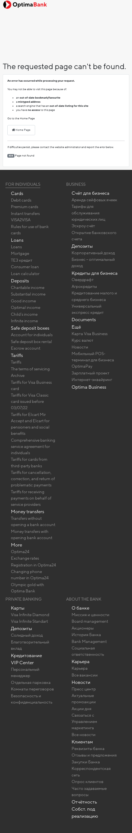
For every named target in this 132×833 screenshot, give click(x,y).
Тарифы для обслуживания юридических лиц (88, 213)
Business (75, 184)
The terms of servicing (30, 369)
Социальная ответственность (88, 651)
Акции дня (81, 708)
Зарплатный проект (90, 373)
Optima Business (89, 387)
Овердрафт (83, 279)
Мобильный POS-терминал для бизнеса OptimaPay (93, 360)
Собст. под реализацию (85, 812)
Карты (17, 608)
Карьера (81, 661)
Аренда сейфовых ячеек (94, 200)
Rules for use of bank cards (30, 230)
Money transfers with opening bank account (31, 534)
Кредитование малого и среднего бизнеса (94, 296)
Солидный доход (27, 635)
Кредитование (26, 655)
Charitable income (27, 287)
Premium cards (24, 206)
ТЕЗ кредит (21, 260)
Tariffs (17, 355)
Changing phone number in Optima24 (30, 575)
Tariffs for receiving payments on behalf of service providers (31, 498)
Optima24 (20, 551)
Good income (23, 301)
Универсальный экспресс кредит (88, 309)
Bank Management (89, 641)
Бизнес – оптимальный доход (93, 262)
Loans (17, 240)
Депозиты (82, 246)
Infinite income (24, 321)
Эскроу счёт (83, 226)
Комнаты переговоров (32, 689)
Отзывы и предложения (94, 755)
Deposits (20, 281)
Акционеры (83, 628)
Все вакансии (85, 675)
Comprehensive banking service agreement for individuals (33, 447)
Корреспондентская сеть (91, 772)
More (16, 545)
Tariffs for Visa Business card (31, 385)
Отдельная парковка (31, 682)
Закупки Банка (86, 762)
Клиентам (82, 742)
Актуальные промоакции (84, 699)
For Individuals (22, 184)
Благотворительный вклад (30, 645)
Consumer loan (25, 267)
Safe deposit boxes (30, 328)
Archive (17, 375)
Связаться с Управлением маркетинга (84, 722)
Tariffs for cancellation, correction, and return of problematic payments (33, 479)
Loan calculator (25, 273)
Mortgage (20, 253)
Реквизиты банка (88, 748)
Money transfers (27, 512)
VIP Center (22, 663)
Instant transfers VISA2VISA (25, 217)
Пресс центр (84, 689)
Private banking (23, 599)
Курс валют (82, 340)
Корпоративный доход (93, 253)
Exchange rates (25, 558)
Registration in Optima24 (33, 565)
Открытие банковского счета (94, 236)
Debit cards (21, 200)
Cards (17, 193)
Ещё (76, 327)
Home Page (21, 130)
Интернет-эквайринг (92, 379)
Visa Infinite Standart (29, 621)
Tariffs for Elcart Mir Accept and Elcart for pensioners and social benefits (30, 424)
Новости (80, 347)
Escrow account (25, 348)
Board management (90, 621)
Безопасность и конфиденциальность (31, 699)
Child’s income (24, 314)
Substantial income (28, 294)
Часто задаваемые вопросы (89, 791)
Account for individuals (32, 335)
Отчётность (84, 802)
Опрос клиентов (87, 781)
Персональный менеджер (25, 672)
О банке (80, 608)
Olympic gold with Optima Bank (27, 588)
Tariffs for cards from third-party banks (29, 462)
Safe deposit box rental (31, 341)
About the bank (83, 599)
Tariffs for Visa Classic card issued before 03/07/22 (30, 401)
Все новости (84, 734)
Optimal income (25, 307)
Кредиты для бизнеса (95, 273)
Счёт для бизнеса (90, 193)
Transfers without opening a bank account (33, 521)
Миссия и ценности (90, 615)
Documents (84, 320)
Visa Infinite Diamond (30, 615)
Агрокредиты (84, 286)
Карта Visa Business (90, 333)
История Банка (86, 634)
